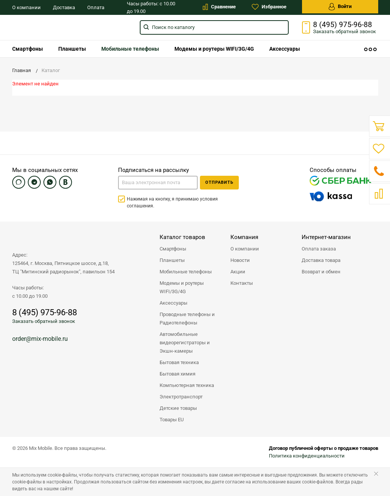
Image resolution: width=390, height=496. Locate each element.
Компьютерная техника (187, 385)
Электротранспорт (181, 397)
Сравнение (219, 7)
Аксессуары (284, 49)
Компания (244, 237)
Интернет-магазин (326, 237)
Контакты (241, 283)
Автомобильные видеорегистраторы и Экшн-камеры (185, 342)
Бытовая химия (177, 374)
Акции (237, 271)
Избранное (269, 7)
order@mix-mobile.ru (40, 338)
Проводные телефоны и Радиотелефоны (187, 318)
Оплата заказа (319, 249)
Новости (240, 260)
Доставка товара (321, 260)
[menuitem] (28, 48)
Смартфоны (27, 49)
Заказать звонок (344, 31)
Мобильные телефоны (130, 49)
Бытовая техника (179, 362)
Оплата (95, 7)
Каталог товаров (182, 237)
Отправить (219, 182)
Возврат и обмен (321, 271)
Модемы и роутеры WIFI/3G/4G (214, 49)
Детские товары (178, 408)
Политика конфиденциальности (307, 456)
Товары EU (172, 419)
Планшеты (72, 49)
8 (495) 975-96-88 (342, 24)
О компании (26, 7)
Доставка (64, 7)
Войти (340, 6)
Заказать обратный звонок (43, 321)
